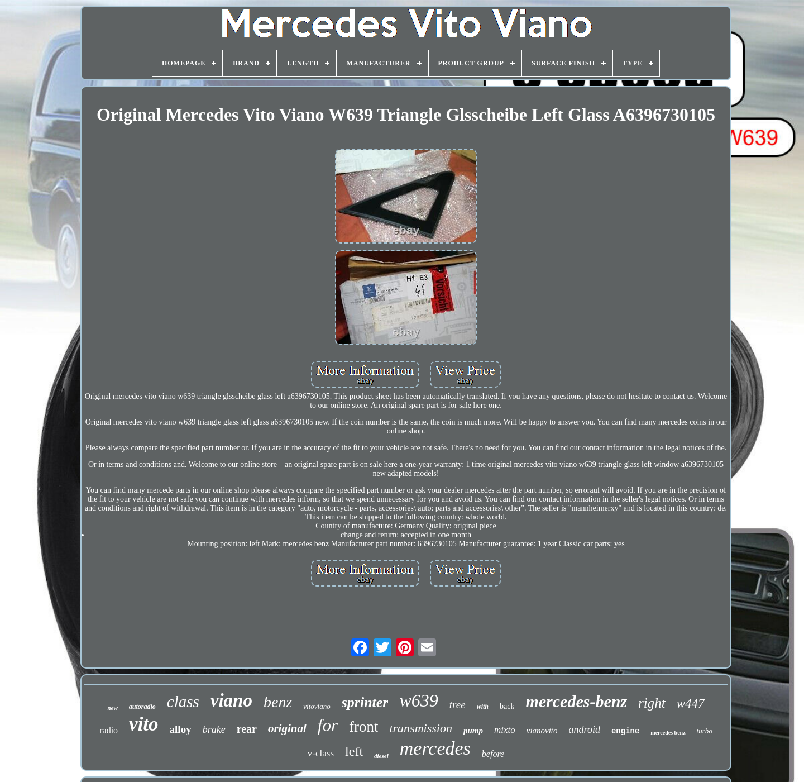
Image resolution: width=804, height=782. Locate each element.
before (493, 754)
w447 (691, 704)
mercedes (435, 748)
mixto (504, 729)
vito (143, 724)
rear (247, 729)
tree (457, 705)
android (584, 729)
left (354, 751)
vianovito (542, 730)
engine (625, 731)
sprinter (365, 702)
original (287, 728)
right (652, 703)
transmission (420, 728)
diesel (381, 755)
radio (108, 730)
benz (278, 702)
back (507, 706)
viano (231, 700)
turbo (704, 731)
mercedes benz (667, 732)
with (483, 707)
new (112, 707)
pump (473, 730)
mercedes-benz (576, 701)
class (183, 702)
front (363, 726)
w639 (418, 700)
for (328, 725)
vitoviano (316, 706)
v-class (321, 753)
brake (214, 729)
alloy (181, 729)
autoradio (142, 707)
